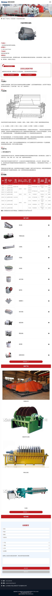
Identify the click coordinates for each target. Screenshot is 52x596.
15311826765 (26, 69)
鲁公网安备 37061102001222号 (26, 594)
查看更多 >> (26, 361)
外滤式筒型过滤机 (21, 18)
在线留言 (11, 74)
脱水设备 (13, 18)
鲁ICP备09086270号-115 (26, 592)
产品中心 (8, 18)
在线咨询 (29, 74)
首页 (4, 18)
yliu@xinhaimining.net (11, 583)
